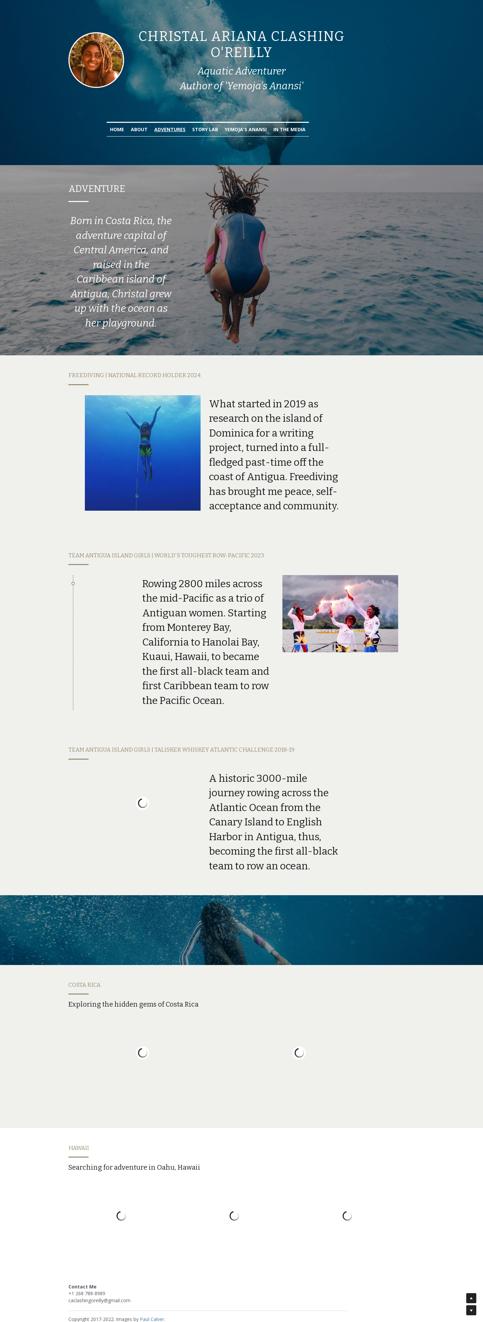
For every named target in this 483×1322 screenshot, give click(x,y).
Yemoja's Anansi (280, 122)
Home (151, 122)
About (173, 122)
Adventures (203, 122)
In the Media (323, 122)
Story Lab (239, 122)
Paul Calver (153, 1295)
